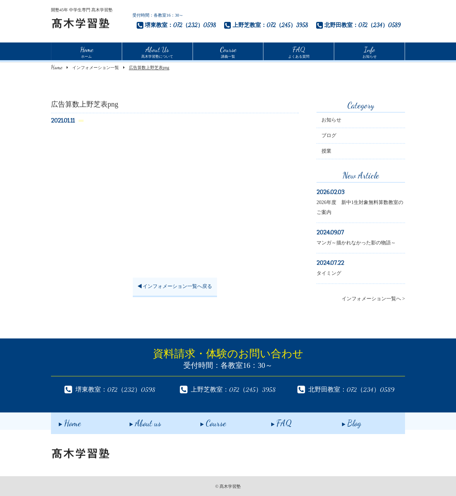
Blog (343, 421)
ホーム (86, 51)
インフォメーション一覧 (95, 67)
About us (137, 421)
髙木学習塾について (157, 51)
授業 (326, 152)
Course (205, 421)
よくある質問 (298, 51)
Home (56, 67)
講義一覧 (228, 51)
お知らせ (370, 51)
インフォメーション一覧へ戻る (175, 287)
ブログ (328, 136)
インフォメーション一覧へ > (373, 299)
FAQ (273, 421)
